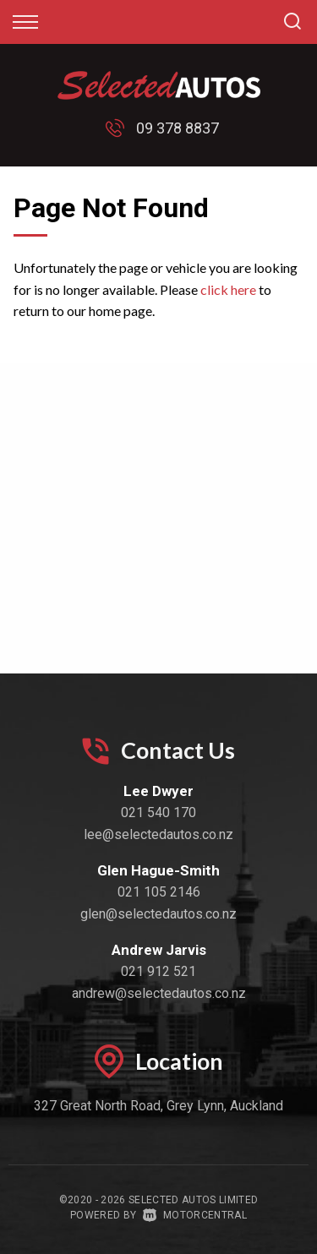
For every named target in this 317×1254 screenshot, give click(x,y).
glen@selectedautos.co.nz (158, 914)
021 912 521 (158, 971)
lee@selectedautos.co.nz (158, 834)
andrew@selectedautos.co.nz (159, 993)
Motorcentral (195, 1215)
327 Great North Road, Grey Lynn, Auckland (158, 1106)
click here (228, 289)
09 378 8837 (177, 128)
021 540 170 (158, 812)
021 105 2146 (159, 892)
